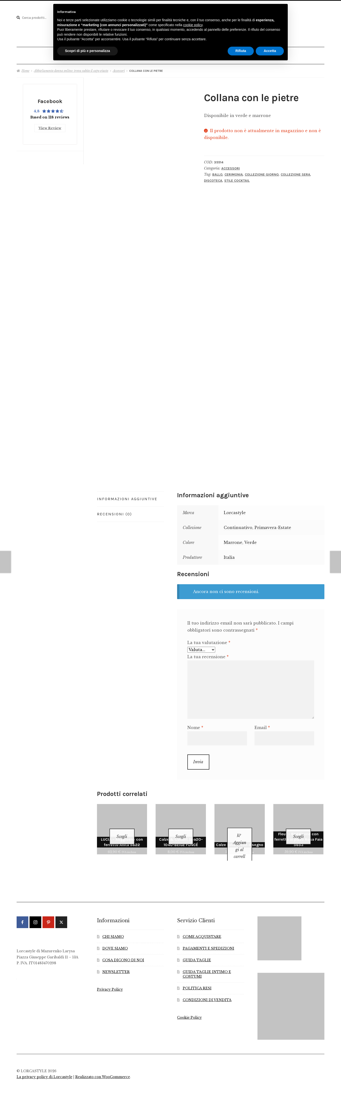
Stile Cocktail (237, 178)
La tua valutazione (208, 640)
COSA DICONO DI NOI (123, 952)
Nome (195, 725)
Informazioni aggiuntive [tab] (127, 496)
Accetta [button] (270, 51)
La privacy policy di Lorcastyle (44, 1068)
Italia (229, 554)
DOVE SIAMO (115, 940)
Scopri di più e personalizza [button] (87, 51)
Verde (250, 540)
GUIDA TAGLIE (197, 952)
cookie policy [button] (192, 25)
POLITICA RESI (197, 980)
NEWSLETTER (116, 963)
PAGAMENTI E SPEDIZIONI (208, 940)
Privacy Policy (110, 981)
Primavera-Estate (273, 525)
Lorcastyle (235, 510)
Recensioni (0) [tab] (114, 511)
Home (25, 68)
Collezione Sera (295, 172)
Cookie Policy (189, 1009)
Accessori (119, 68)
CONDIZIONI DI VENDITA (207, 991)
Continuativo (238, 525)
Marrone (233, 540)
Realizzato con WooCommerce (102, 1068)
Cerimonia (233, 172)
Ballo (217, 172)
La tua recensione (208, 654)
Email (262, 725)
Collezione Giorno (262, 172)
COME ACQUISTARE (202, 928)
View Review (50, 124)
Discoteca (213, 178)
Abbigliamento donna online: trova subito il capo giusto (71, 68)
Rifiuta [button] (240, 51)
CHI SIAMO (113, 928)
